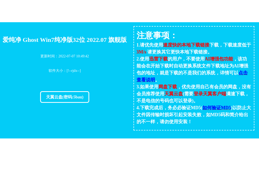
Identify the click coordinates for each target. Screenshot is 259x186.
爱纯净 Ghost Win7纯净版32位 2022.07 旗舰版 (65, 39)
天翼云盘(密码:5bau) (65, 97)
